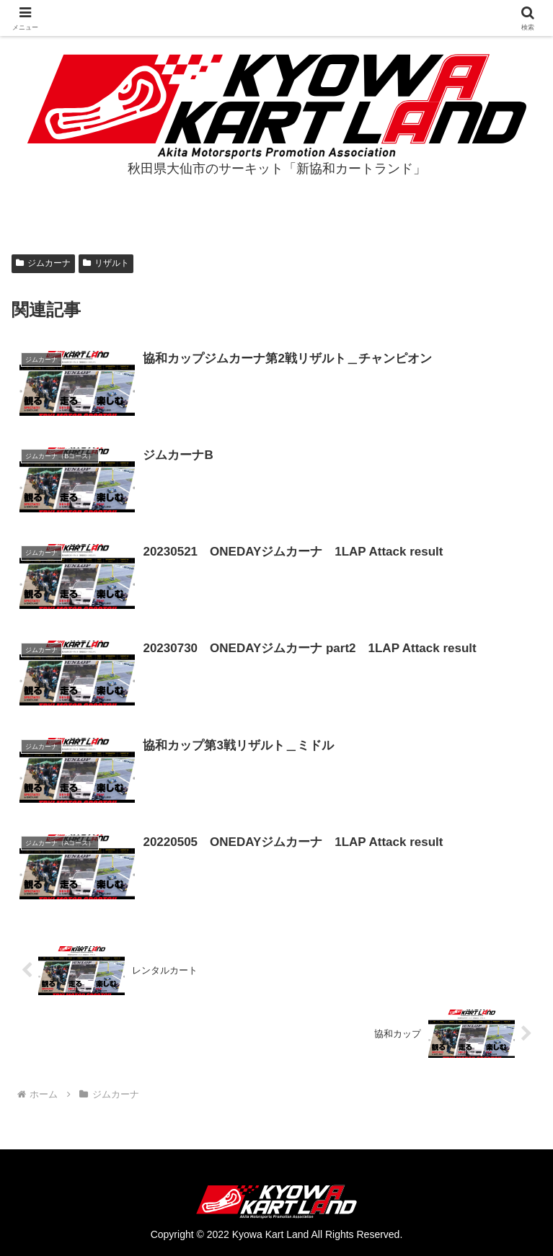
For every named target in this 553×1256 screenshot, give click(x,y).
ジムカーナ (43, 263)
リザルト (106, 263)
